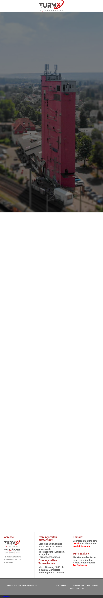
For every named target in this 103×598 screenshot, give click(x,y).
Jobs (89, 585)
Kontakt (95, 585)
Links (83, 585)
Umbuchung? (75, 588)
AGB (57, 585)
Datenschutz (65, 585)
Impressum (75, 585)
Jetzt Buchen (5, 597)
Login (83, 588)
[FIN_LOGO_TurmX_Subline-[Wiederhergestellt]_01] (51, 6)
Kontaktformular (82, 546)
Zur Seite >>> (80, 565)
